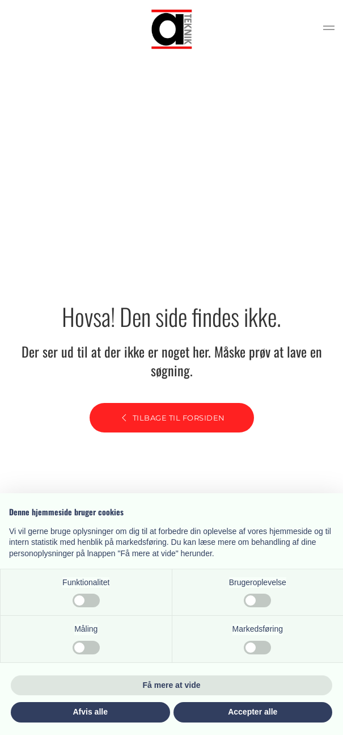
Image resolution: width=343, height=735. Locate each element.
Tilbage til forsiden (171, 417)
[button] (328, 29)
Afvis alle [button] (90, 711)
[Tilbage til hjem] (171, 29)
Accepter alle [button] (252, 711)
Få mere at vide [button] (172, 685)
